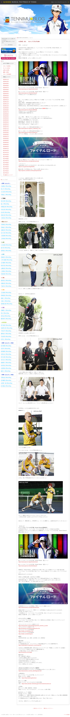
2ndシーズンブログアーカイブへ (60, 2)
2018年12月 (6, 126)
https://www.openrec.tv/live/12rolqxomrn (28, 132)
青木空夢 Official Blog (6, 201)
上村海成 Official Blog (6, 238)
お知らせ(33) (6, 70)
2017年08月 (6, 158)
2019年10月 (6, 106)
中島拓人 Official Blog (6, 194)
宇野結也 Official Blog (6, 377)
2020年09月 (6, 83)
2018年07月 (6, 136)
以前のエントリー (8, 175)
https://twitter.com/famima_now (26, 631)
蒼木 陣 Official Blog (5, 247)
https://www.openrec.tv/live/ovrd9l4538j (28, 109)
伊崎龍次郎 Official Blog (6, 206)
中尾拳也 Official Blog (6, 224)
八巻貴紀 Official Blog (6, 271)
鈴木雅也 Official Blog (6, 386)
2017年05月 (6, 164)
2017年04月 (6, 166)
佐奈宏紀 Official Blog (6, 365)
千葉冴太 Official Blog (6, 286)
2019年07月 (6, 112)
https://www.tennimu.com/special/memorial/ (29, 161)
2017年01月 (6, 173)
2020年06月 (6, 89)
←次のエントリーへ (37, 708)
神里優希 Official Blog (6, 351)
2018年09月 (6, 132)
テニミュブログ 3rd (35, 19)
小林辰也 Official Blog (6, 218)
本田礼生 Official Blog (6, 354)
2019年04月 (6, 118)
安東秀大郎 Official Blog (6, 328)
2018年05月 (6, 140)
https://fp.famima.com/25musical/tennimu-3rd (29, 628)
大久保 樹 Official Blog (6, 191)
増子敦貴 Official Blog (6, 325)
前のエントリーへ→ (48, 708)
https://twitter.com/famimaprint (26, 634)
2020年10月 (6, 81)
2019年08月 (6, 110)
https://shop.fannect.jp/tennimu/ (29, 678)
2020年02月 (6, 97)
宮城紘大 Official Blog (6, 227)
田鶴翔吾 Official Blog (6, 295)
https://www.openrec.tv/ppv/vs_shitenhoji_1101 (30, 128)
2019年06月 (6, 114)
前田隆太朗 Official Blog (6, 303)
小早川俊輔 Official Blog (6, 260)
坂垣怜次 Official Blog (6, 280)
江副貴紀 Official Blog (6, 186)
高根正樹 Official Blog (6, 215)
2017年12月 (6, 150)
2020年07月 (6, 87)
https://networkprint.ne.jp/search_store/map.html (30, 645)
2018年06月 (6, 138)
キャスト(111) (6, 68)
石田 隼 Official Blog (5, 348)
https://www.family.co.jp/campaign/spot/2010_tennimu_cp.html (33, 625)
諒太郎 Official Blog (5, 212)
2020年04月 (6, 93)
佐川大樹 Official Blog (6, 232)
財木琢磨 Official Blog (6, 345)
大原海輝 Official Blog (6, 235)
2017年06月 (6, 162)
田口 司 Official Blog (5, 189)
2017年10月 (6, 154)
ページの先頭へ (67, 714)
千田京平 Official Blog (6, 331)
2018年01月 (6, 148)
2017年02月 (6, 171)
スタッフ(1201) (6, 66)
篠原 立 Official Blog (5, 371)
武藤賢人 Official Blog (6, 310)
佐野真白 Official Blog (6, 250)
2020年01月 (6, 99)
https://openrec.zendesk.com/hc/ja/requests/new (30, 170)
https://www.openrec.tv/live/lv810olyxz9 (28, 93)
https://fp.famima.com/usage (25, 652)
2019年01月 (6, 124)
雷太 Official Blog (5, 313)
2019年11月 (6, 103)
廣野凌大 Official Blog (6, 333)
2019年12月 (6, 101)
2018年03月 (6, 144)
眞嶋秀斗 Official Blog (6, 362)
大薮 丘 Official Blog (5, 301)
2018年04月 (6, 142)
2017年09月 (6, 156)
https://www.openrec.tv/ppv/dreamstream (28, 89)
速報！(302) (6, 72)
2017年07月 (6, 160)
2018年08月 (6, 134)
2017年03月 (6, 168)
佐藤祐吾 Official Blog (6, 230)
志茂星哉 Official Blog (6, 368)
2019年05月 (6, 116)
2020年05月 (6, 91)
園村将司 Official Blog (6, 318)
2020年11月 (6, 79)
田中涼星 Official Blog (6, 357)
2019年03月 (6, 120)
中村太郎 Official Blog (6, 209)
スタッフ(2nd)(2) (7, 74)
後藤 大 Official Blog (5, 298)
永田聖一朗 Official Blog (6, 383)
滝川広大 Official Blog (6, 359)
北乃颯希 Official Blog (6, 262)
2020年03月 (6, 95)
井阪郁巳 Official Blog (6, 257)
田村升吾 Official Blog (6, 265)
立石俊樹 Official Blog (6, 292)
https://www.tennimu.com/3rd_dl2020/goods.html (30, 671)
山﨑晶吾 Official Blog (6, 268)
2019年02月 (6, 122)
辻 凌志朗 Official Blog (6, 245)
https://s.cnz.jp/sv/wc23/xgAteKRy (26, 166)
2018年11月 (6, 128)
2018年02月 (6, 146)
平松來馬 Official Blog (6, 336)
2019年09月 (6, 108)
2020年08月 (6, 85)
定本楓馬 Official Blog (6, 380)
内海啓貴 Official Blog (6, 274)
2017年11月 (6, 152)
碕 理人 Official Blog (5, 339)
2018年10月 (6, 130)
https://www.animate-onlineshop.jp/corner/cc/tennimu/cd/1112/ (36, 683)
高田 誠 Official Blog (5, 316)
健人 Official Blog (5, 204)
